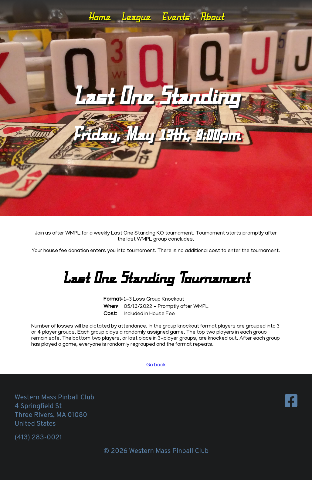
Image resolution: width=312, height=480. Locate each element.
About (212, 16)
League (136, 16)
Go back (156, 365)
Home (99, 16)
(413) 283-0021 (38, 437)
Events (175, 16)
